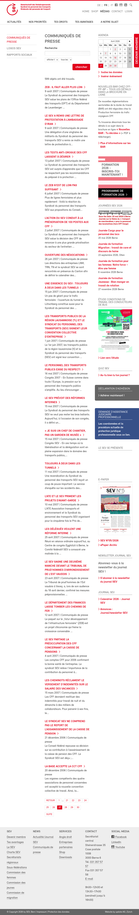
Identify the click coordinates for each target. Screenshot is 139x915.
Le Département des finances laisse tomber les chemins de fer (65, 606)
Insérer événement (111, 76)
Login (128, 11)
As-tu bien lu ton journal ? (115, 375)
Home (85, 11)
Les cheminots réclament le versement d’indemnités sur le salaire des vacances (66, 684)
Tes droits (60, 22)
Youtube (120, 847)
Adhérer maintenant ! (112, 395)
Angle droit (65, 837)
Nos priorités (37, 22)
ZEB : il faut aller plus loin (63, 87)
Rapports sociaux (19, 55)
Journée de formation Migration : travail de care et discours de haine (114, 248)
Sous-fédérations (17, 867)
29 (110, 66)
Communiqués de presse (18, 39)
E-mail (89, 879)
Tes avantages (84, 22)
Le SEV (11, 847)
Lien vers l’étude (109, 358)
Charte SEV (13, 852)
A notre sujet (109, 22)
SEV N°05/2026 (109, 540)
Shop (94, 11)
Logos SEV (14, 48)
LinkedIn (116, 842)
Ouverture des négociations (65, 255)
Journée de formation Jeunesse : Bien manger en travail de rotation (113, 282)
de (99, 5)
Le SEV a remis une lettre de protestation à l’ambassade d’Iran (64, 120)
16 (115, 58)
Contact (117, 11)
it (112, 5)
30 (115, 66)
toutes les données (111, 72)
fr (105, 5)
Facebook (121, 837)
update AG (120, 912)
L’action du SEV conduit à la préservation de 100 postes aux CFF (67, 222)
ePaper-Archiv (108, 545)
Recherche (51, 48)
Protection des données (58, 912)
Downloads (65, 857)
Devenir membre (137, 50)
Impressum (41, 912)
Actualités (14, 22)
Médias (105, 11)
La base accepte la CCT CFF (63, 766)
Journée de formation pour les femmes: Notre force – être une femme (113, 265)
